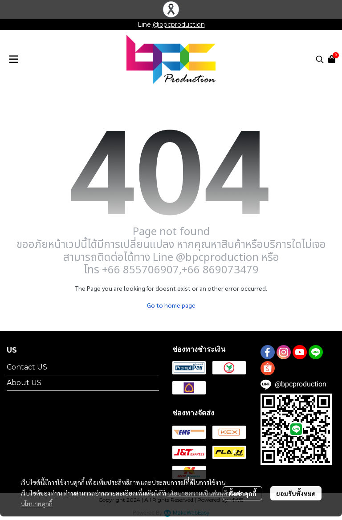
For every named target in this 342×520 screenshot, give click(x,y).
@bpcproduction (179, 24)
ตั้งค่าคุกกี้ (242, 493)
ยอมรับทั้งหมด (296, 493)
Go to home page (171, 305)
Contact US (27, 367)
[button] (320, 59)
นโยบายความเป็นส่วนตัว (198, 493)
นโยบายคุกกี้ (36, 504)
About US (24, 382)
